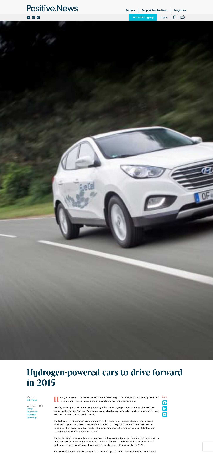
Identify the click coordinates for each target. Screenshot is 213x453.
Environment (32, 412)
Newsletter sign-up (143, 17)
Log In (164, 17)
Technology (32, 417)
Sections (130, 10)
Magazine (180, 10)
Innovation (31, 414)
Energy (30, 409)
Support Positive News (155, 10)
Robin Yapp (32, 400)
